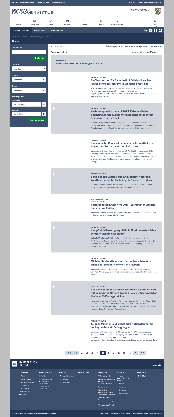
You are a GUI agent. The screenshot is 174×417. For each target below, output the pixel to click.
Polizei (23, 376)
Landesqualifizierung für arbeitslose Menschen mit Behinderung (106, 395)
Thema (14, 86)
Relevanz (156, 46)
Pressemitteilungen (20, 30)
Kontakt (132, 2)
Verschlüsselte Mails (140, 413)
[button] (150, 3)
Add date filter (37, 120)
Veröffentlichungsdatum (136, 46)
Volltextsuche (17, 48)
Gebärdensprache (58, 2)
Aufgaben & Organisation (44, 383)
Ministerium (45, 372)
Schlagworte (16, 75)
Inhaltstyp (15, 65)
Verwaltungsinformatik (107, 405)
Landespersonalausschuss (107, 402)
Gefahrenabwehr (27, 379)
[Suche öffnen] (156, 22)
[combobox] (29, 68)
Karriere (102, 372)
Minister (43, 376)
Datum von (16, 100)
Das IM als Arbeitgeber (107, 379)
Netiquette (126, 413)
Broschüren (123, 390)
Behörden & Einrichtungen (44, 387)
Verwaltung (25, 388)
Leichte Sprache (43, 2)
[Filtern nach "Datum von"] (27, 104)
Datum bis (15, 110)
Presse (62, 372)
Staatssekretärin (46, 379)
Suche (37, 58)
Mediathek (84, 372)
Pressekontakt (56, 30)
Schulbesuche (123, 393)
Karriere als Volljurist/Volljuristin (105, 383)
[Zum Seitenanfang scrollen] (169, 412)
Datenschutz (115, 413)
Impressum (104, 413)
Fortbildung (103, 390)
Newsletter (123, 387)
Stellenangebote (105, 376)
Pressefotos (39, 30)
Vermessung (25, 391)
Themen (23, 372)
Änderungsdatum (18, 97)
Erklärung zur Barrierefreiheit (22, 2)
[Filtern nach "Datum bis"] (27, 114)
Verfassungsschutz (27, 382)
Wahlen (23, 395)
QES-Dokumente (156, 413)
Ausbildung (103, 387)
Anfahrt (121, 384)
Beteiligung (25, 385)
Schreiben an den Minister (124, 380)
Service (121, 372)
